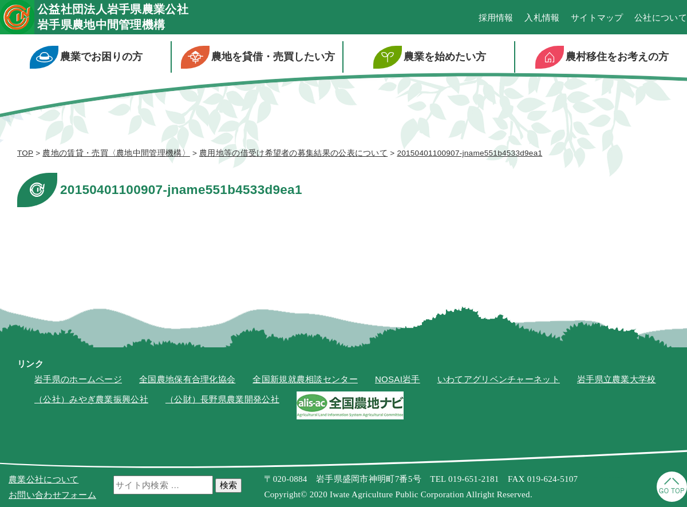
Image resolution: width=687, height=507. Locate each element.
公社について (660, 17)
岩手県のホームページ (78, 379)
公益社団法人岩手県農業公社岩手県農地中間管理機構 (112, 17)
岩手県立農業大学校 (616, 379)
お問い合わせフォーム (52, 495)
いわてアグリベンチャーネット (498, 379)
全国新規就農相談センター (305, 379)
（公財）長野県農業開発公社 (222, 399)
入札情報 (541, 17)
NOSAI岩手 (397, 379)
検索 (228, 485)
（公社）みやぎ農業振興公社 (91, 399)
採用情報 (496, 17)
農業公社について (43, 479)
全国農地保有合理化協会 (187, 379)
